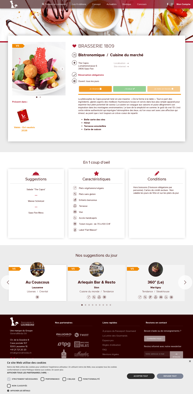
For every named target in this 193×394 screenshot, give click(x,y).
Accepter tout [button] (141, 376)
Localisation (121, 63)
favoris (164, 89)
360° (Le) (156, 282)
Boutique (127, 4)
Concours (141, 4)
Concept (96, 4)
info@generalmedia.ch (20, 352)
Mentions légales (111, 354)
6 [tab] (99, 304)
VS (17, 45)
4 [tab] (92, 304)
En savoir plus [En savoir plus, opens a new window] (57, 370)
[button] (64, 372)
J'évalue (130, 89)
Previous (16, 69)
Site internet (121, 66)
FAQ (105, 349)
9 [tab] (110, 304)
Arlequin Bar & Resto (96, 282)
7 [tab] (103, 304)
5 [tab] (96, 304)
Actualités (112, 4)
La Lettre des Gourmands (115, 335)
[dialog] (96, 376)
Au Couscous (37, 282)
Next (62, 69)
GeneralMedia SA (18, 333)
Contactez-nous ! (154, 338)
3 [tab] (89, 304)
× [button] (190, 361)
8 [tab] (106, 304)
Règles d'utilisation (112, 345)
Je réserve (95, 89)
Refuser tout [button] (170, 376)
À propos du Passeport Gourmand (119, 331)
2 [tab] (40, 96)
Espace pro (108, 340)
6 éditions (79, 4)
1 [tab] (36, 96)
